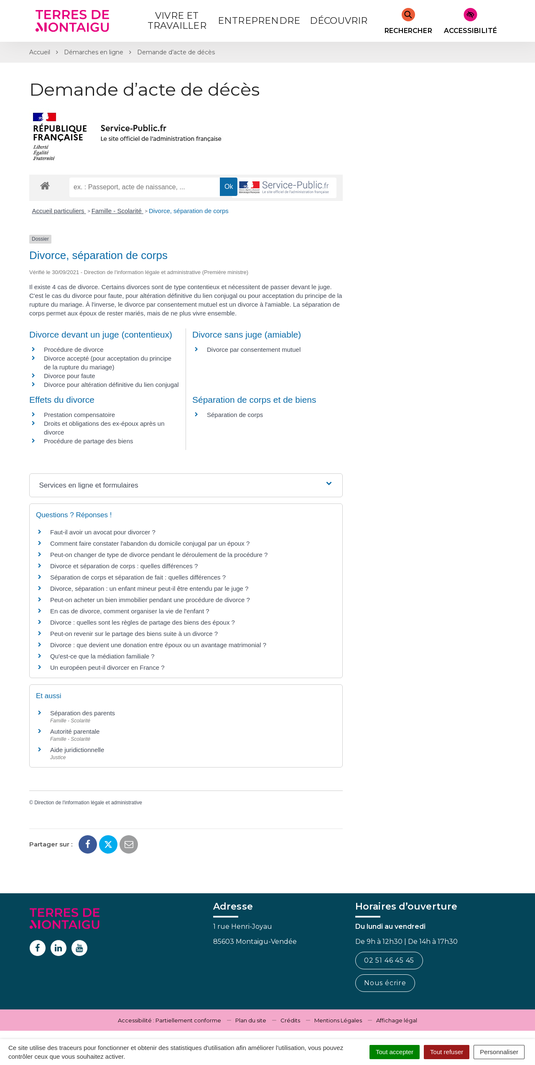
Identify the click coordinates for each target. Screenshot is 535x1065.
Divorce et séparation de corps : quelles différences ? (124, 565)
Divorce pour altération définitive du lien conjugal (111, 384)
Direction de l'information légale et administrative (88, 803)
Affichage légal (396, 1020)
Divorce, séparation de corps (189, 210)
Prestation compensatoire (80, 414)
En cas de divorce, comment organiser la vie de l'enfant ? (129, 611)
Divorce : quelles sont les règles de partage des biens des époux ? (142, 622)
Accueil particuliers (59, 210)
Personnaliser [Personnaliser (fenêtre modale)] (499, 1051)
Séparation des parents (82, 713)
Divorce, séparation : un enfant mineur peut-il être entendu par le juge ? (149, 588)
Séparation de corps (235, 414)
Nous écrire (385, 983)
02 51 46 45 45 (389, 960)
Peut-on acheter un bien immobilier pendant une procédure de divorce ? (150, 599)
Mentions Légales (338, 1020)
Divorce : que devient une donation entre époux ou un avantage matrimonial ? (158, 644)
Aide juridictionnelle (77, 749)
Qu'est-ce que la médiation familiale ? (102, 656)
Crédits (290, 1020)
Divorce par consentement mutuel (254, 349)
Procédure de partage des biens (88, 441)
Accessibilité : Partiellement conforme (169, 1020)
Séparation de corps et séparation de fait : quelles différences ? (138, 577)
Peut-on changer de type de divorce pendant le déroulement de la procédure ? (159, 554)
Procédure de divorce (74, 349)
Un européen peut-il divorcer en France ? (107, 667)
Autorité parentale (74, 731)
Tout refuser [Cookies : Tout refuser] (446, 1051)
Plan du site (250, 1020)
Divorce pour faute (69, 375)
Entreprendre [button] (259, 20)
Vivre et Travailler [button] (177, 20)
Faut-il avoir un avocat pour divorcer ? (102, 532)
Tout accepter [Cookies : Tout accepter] (394, 1051)
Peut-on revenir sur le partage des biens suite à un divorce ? (134, 633)
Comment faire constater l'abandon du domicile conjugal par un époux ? (150, 543)
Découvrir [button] (339, 20)
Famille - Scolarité (117, 210)
